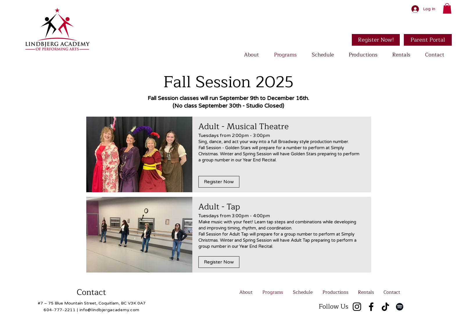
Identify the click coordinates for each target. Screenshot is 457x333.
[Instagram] (357, 306)
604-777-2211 (60, 309)
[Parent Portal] (428, 40)
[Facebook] (371, 306)
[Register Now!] (376, 40)
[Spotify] (399, 306)
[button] (447, 8)
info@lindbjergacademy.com (110, 309)
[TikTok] (385, 306)
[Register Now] (218, 182)
